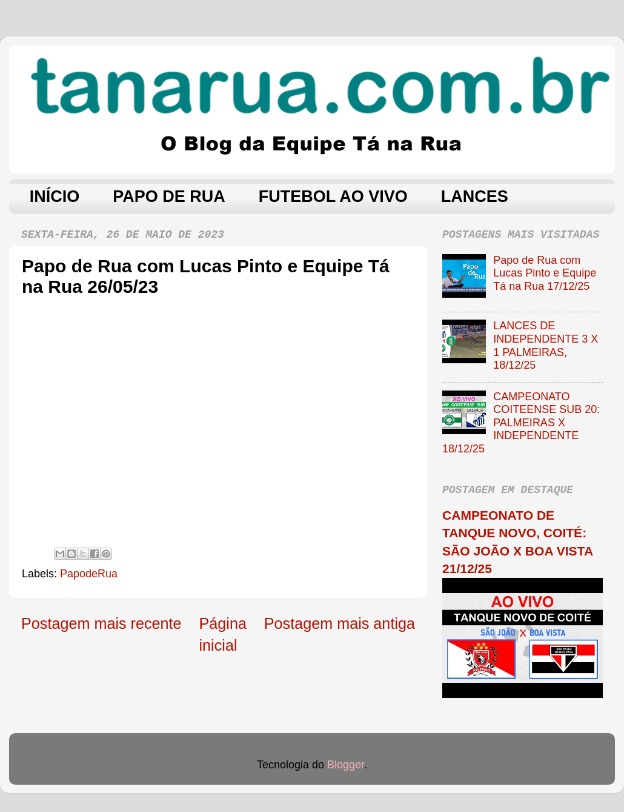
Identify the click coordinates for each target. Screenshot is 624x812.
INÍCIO (55, 196)
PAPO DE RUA (169, 196)
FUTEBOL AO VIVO (333, 196)
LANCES (474, 196)
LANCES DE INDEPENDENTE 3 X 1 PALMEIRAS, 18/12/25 (545, 345)
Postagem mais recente (101, 623)
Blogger (345, 765)
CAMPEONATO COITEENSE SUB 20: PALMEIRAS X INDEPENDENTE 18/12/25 (521, 423)
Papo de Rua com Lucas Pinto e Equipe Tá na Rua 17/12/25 (544, 273)
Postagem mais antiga (339, 623)
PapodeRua (89, 574)
